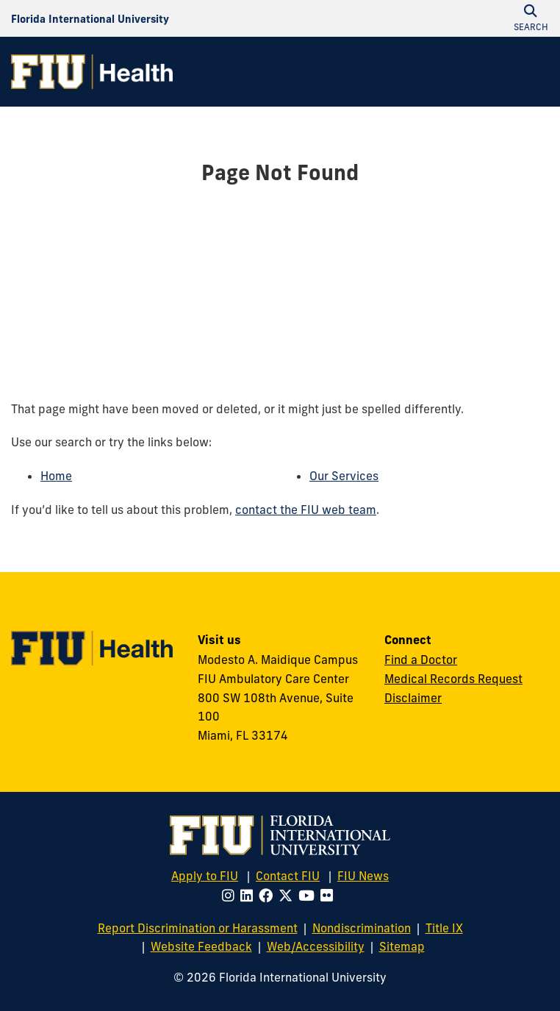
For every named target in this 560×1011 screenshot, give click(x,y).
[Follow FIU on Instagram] (231, 895)
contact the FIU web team (305, 509)
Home (56, 475)
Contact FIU (288, 875)
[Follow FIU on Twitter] (288, 895)
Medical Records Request (453, 678)
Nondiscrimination (361, 928)
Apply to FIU (204, 875)
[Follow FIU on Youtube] (309, 895)
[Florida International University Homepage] (90, 18)
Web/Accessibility (316, 946)
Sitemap (402, 946)
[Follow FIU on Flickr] (329, 895)
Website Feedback (201, 946)
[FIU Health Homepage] (92, 71)
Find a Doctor (420, 659)
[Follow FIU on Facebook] (269, 895)
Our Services (343, 475)
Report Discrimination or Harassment (198, 928)
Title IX (444, 928)
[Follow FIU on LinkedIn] (249, 895)
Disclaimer (413, 697)
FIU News (363, 875)
